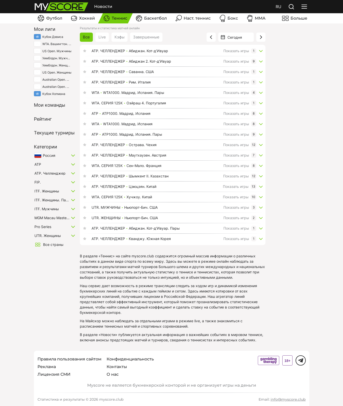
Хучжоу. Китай (139, 197)
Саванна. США (141, 72)
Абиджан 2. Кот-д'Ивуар (150, 61)
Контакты (117, 366)
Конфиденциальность (130, 359)
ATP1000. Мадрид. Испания (126, 113)
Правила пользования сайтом (69, 359)
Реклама (46, 366)
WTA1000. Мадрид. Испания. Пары (133, 93)
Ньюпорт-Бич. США (141, 207)
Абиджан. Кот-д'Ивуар (148, 51)
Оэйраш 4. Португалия (146, 103)
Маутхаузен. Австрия (147, 155)
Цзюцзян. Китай (142, 187)
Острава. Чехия (143, 145)
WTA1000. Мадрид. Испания (128, 124)
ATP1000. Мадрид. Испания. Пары (132, 134)
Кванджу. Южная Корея (150, 239)
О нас (113, 374)
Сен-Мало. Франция (143, 166)
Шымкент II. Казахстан (149, 176)
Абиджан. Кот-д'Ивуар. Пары (154, 228)
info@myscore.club (288, 399)
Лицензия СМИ (53, 374)
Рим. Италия (140, 82)
